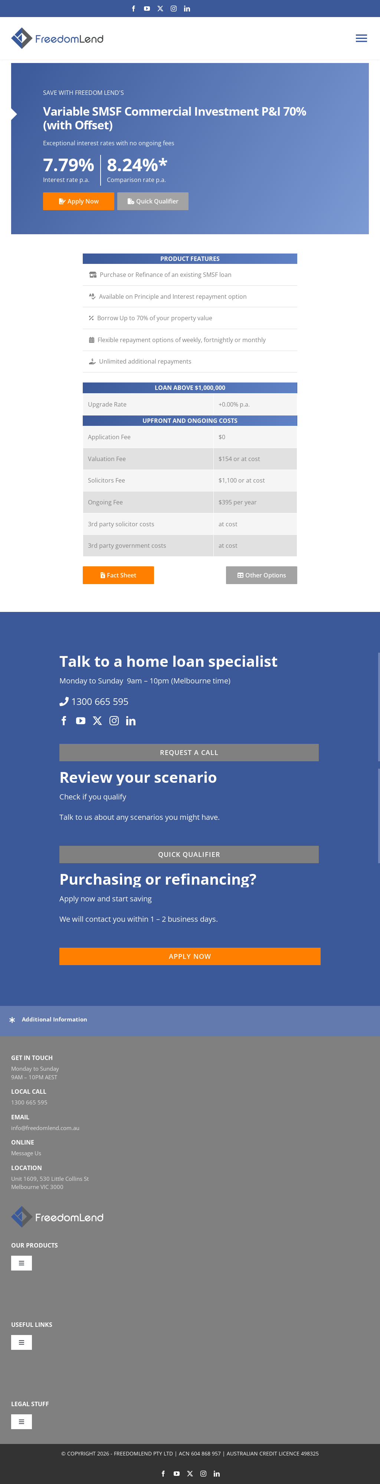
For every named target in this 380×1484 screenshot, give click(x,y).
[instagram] (174, 8)
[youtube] (147, 8)
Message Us (26, 1153)
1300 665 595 (29, 1102)
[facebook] (134, 8)
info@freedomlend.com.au (45, 1128)
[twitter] (160, 8)
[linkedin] (187, 8)
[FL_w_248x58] (57, 1209)
